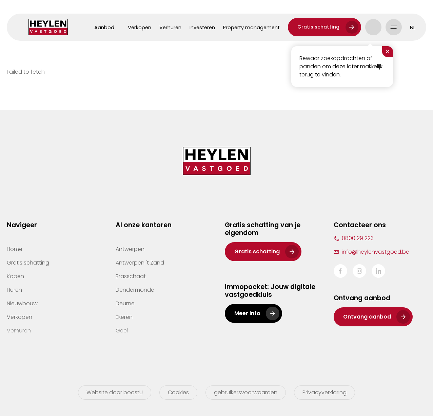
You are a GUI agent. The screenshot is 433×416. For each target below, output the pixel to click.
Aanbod (104, 27)
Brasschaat (131, 276)
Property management (251, 27)
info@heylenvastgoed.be (375, 252)
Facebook (340, 271)
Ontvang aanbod (367, 317)
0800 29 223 (358, 238)
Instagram (359, 271)
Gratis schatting (318, 26)
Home (14, 249)
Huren (14, 290)
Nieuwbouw (22, 303)
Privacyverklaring (324, 392)
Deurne (125, 303)
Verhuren (170, 27)
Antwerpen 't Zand (140, 263)
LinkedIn (378, 271)
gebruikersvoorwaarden (245, 392)
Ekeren (124, 317)
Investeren (202, 27)
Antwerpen (130, 249)
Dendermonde (135, 290)
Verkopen (139, 27)
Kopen (15, 276)
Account (373, 27)
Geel (122, 330)
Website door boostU (114, 392)
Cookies (178, 392)
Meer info (247, 313)
